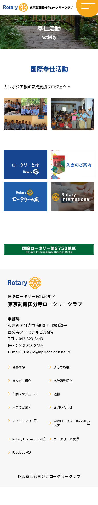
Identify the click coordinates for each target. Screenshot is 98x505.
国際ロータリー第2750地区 (72, 432)
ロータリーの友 (69, 449)
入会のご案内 (24, 415)
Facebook (24, 470)
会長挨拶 (20, 372)
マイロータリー (28, 429)
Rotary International (31, 452)
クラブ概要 (63, 372)
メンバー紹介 (24, 386)
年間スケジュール (28, 400)
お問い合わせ (65, 415)
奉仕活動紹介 (65, 386)
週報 (58, 400)
